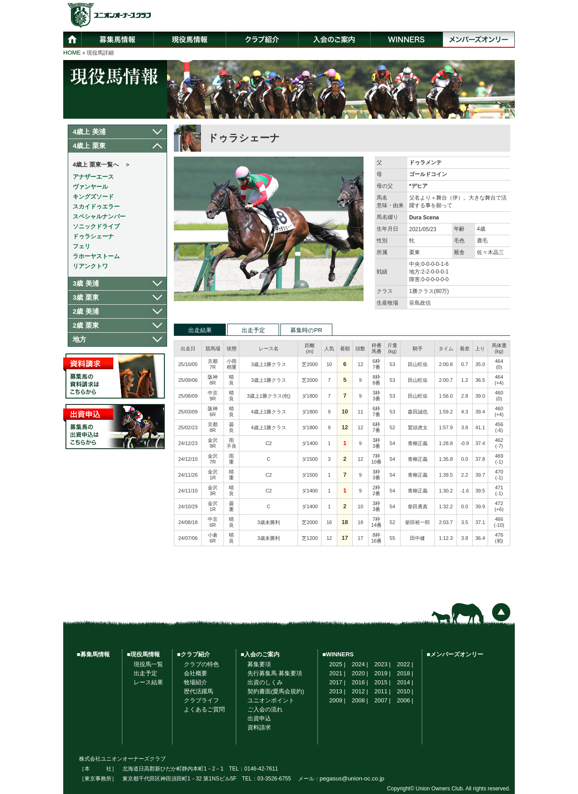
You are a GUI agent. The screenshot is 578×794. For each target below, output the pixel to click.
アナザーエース (93, 176)
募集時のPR (306, 330)
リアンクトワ (90, 266)
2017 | (337, 682)
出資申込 (259, 718)
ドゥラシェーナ (93, 236)
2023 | (382, 664)
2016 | (360, 682)
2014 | (405, 682)
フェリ (81, 246)
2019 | (382, 673)
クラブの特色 (201, 664)
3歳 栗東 (86, 297)
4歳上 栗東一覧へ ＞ (102, 164)
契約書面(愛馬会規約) (275, 691)
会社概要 (195, 673)
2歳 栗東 (86, 325)
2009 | (337, 700)
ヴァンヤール (90, 186)
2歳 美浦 (86, 311)
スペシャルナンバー (99, 216)
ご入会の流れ (265, 709)
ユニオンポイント (270, 700)
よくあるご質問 (204, 709)
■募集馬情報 (93, 654)
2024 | (360, 664)
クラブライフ (201, 700)
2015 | (382, 682)
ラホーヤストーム (96, 256)
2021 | (337, 673)
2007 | (382, 700)
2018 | (405, 673)
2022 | (405, 664)
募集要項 (259, 664)
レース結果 (148, 682)
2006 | (405, 700)
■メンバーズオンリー (455, 654)
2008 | (360, 700)
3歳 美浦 (86, 283)
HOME (72, 52)
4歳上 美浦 (89, 131)
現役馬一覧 (148, 664)
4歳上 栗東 (89, 145)
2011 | (382, 691)
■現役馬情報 (143, 654)
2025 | (337, 664)
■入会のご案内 (260, 654)
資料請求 (259, 727)
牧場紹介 (195, 682)
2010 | (405, 691)
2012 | (360, 691)
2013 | (337, 691)
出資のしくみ (265, 682)
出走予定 (253, 330)
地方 (79, 339)
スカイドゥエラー (96, 206)
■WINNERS (338, 654)
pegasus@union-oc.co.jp (352, 778)
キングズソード (93, 196)
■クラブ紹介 (193, 654)
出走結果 (200, 330)
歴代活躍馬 (198, 691)
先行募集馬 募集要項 (274, 673)
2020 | (360, 673)
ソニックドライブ (96, 226)
